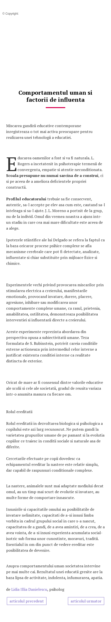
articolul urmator (86, 601)
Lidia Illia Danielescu (29, 589)
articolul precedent (26, 601)
